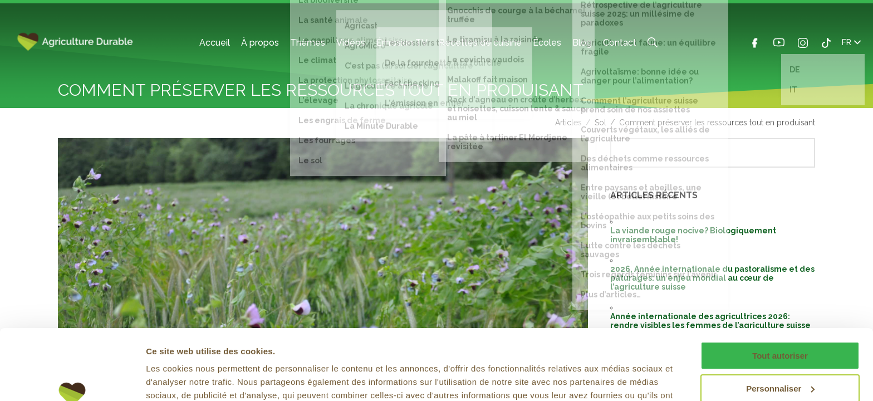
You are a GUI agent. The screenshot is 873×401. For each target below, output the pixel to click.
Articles (568, 122)
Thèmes (307, 42)
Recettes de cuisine (480, 42)
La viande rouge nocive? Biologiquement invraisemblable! (693, 235)
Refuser (780, 360)
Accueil (214, 42)
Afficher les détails (183, 379)
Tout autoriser (780, 295)
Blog (582, 42)
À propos (260, 42)
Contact (619, 42)
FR (851, 42)
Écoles (547, 42)
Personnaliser (780, 327)
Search (653, 42)
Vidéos (350, 42)
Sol (600, 122)
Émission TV (402, 42)
